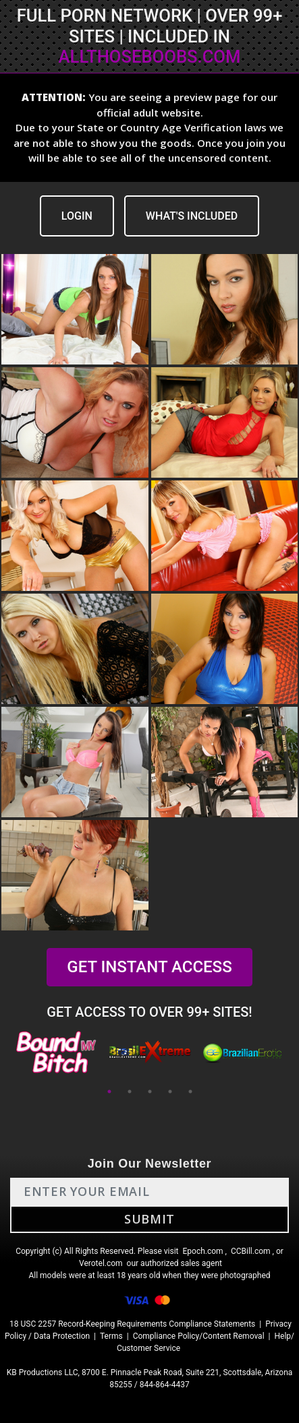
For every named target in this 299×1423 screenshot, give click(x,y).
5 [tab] (190, 1091)
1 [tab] (109, 1091)
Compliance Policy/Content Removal (199, 1336)
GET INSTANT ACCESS (149, 966)
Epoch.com (202, 1251)
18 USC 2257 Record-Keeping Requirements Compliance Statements (132, 1324)
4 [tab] (170, 1091)
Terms (111, 1336)
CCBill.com (251, 1251)
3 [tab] (150, 1091)
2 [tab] (129, 1091)
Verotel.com (101, 1263)
